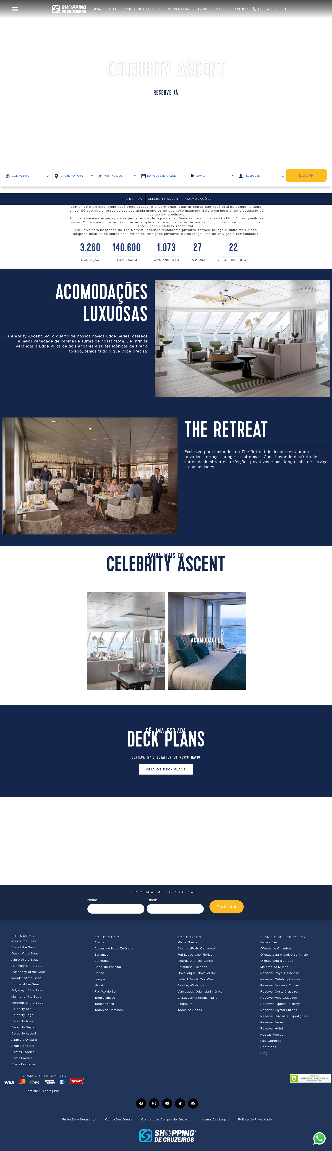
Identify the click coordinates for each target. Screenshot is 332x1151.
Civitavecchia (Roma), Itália (197, 998)
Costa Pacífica (22, 1058)
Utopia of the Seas (25, 984)
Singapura (185, 1004)
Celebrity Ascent (164, 199)
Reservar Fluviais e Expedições (283, 1016)
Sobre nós (268, 1047)
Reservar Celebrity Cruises (280, 979)
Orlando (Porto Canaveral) (197, 948)
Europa (99, 979)
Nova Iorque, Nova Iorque (197, 973)
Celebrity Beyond (24, 1027)
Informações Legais (214, 1119)
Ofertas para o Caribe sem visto (284, 955)
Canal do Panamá (107, 967)
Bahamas (101, 955)
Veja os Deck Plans (166, 769)
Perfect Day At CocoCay (196, 979)
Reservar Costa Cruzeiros (279, 991)
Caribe (99, 973)
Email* (152, 900)
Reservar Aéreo (272, 1022)
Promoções (268, 942)
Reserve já (166, 93)
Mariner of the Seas (26, 996)
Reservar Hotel (271, 1028)
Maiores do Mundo (274, 967)
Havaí (98, 985)
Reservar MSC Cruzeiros (278, 998)
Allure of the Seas (25, 960)
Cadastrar (227, 906)
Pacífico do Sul (105, 991)
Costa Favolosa (23, 1064)
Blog (263, 1053)
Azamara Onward (24, 1040)
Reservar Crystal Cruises (278, 1010)
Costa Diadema (23, 1052)
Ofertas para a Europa (276, 961)
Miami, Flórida (188, 942)
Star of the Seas (23, 947)
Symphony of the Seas (28, 972)
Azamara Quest (22, 1046)
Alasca (99, 942)
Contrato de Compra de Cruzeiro (166, 1119)
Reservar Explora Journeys (280, 1004)
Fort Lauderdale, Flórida (195, 955)
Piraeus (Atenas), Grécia (195, 961)
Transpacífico (104, 1004)
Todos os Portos (190, 1010)
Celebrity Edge (22, 1015)
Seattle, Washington (192, 985)
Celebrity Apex (22, 1021)
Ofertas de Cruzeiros (276, 948)
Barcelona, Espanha (192, 967)
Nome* (93, 900)
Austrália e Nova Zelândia (113, 948)
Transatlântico (104, 998)
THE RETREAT (132, 199)
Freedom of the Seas (27, 1003)
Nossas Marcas (271, 1035)
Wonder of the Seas (26, 978)
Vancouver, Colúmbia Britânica (200, 991)
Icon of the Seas (23, 941)
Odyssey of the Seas (27, 990)
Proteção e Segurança (79, 1119)
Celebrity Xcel (21, 1009)
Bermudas (102, 961)
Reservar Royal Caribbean (280, 973)
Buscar (310, 175)
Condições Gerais (118, 1119)
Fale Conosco (270, 1041)
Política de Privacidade (255, 1119)
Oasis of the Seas (24, 953)
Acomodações (198, 199)
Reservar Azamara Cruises (280, 985)
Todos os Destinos (108, 1010)
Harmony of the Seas (27, 966)
